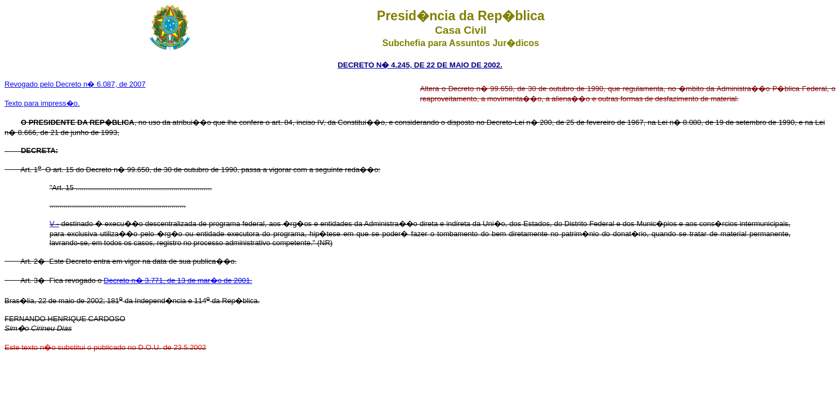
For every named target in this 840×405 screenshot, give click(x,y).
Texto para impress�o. (42, 103)
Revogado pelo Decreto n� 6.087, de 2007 (75, 84)
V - (54, 223)
